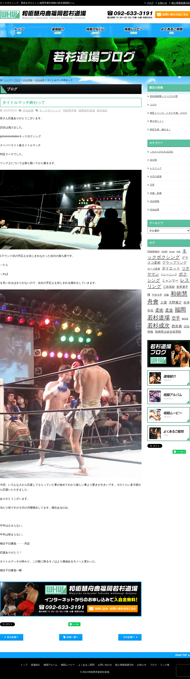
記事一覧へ (70, 637)
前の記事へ (11, 637)
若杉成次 (102, 110)
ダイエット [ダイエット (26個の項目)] (171, 268)
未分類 (153, 160)
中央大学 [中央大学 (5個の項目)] (157, 294)
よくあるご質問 (171, 30)
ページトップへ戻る (182, 655)
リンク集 (164, 664)
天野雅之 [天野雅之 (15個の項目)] (175, 302)
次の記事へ (130, 637)
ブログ (150, 3)
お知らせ (162, 3)
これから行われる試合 (161, 151)
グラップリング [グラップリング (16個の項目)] (174, 263)
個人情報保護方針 (180, 3)
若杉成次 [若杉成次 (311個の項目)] (158, 325)
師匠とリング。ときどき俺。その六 (168, 113)
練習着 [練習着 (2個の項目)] (185, 319)
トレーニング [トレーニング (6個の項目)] (169, 274)
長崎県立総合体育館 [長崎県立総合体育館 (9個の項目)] (168, 331)
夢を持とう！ (157, 121)
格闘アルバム (95, 30)
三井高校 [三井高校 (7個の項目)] (169, 286)
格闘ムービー (133, 30)
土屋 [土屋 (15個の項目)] (163, 302)
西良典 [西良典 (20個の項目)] (177, 326)
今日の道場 (156, 176)
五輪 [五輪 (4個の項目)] (166, 294)
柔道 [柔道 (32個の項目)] (169, 310)
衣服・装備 (156, 193)
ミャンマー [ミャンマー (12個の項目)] (170, 280)
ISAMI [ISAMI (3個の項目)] (164, 251)
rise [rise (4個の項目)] (178, 251)
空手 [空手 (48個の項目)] (176, 318)
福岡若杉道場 (87, 110)
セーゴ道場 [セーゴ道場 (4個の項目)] (153, 268)
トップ (19, 30)
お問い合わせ (105, 664)
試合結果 (39, 80)
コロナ (153, 104)
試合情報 (27, 80)
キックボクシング (50, 110)
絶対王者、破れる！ (160, 129)
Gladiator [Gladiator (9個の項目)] (153, 251)
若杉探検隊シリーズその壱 (164, 96)
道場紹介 (57, 30)
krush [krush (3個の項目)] (172, 251)
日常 (152, 184)
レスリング (156, 168)
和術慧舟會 (70, 110)
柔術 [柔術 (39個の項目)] (159, 310)
